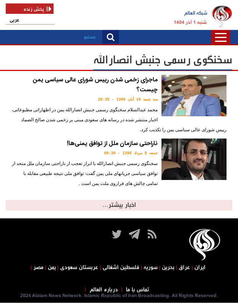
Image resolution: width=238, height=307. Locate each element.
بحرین (168, 267)
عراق (184, 267)
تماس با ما (137, 289)
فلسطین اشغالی (121, 267)
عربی (15, 20)
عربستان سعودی (79, 267)
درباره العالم (104, 289)
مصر (38, 267)
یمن (52, 267)
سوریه (150, 267)
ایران (199, 267)
